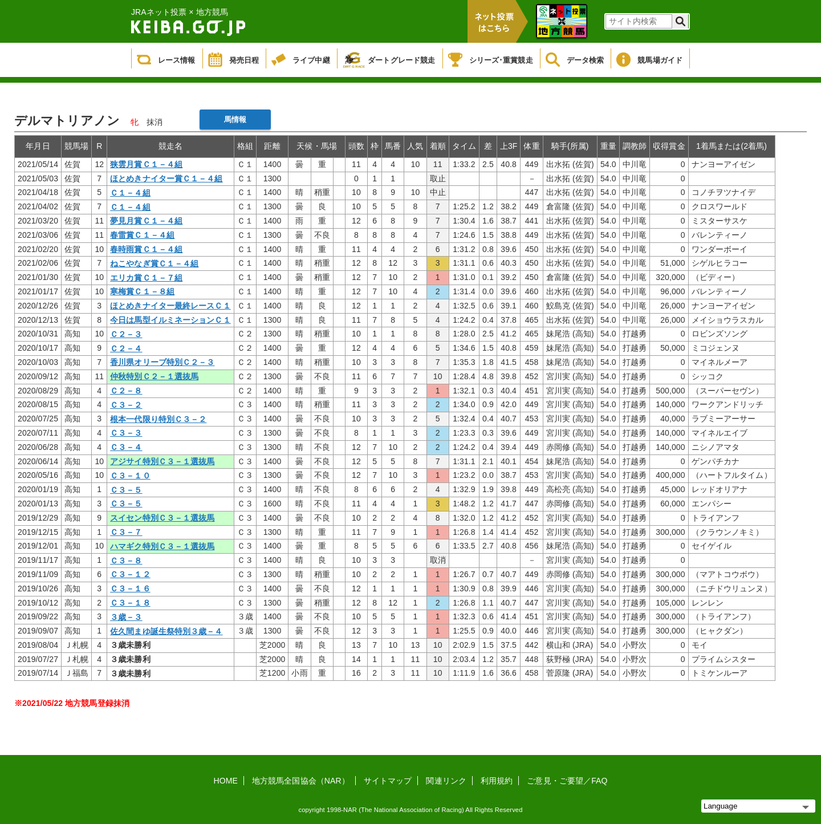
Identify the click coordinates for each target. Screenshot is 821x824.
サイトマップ (388, 780)
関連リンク (446, 780)
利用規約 (497, 780)
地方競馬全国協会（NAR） (300, 780)
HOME (226, 780)
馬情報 (235, 119)
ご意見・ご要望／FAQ (567, 780)
